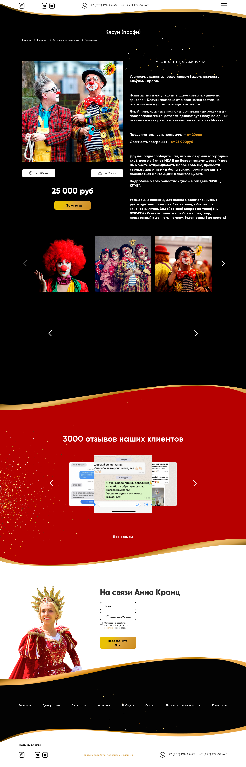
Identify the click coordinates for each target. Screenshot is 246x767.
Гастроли (79, 705)
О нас (150, 705)
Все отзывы (123, 537)
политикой (109, 628)
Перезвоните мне (118, 642)
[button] (223, 264)
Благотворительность (183, 705)
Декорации (51, 705)
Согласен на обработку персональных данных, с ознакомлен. (116, 625)
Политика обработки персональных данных (107, 755)
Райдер (128, 705)
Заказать (74, 205)
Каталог (104, 705)
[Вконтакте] (44, 6)
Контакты (219, 705)
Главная (25, 705)
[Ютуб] (52, 6)
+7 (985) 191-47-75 (104, 5)
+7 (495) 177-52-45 (135, 5)
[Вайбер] (21, 6)
